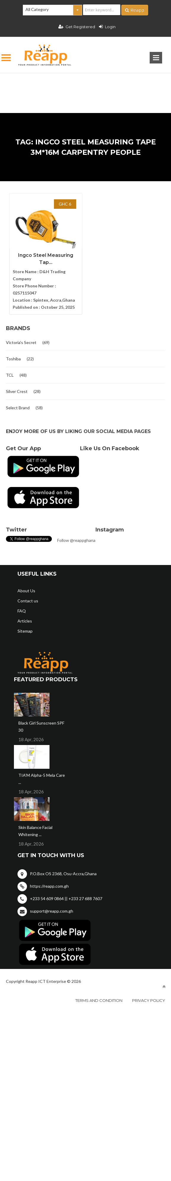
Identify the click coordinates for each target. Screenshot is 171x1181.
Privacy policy (148, 1000)
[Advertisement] (85, 83)
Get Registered (76, 26)
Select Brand (18, 407)
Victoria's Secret (21, 342)
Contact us (27, 600)
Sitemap (25, 631)
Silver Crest (17, 391)
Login (107, 26)
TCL (10, 375)
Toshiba (13, 358)
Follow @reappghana (76, 540)
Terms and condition (98, 1000)
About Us (26, 590)
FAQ (21, 610)
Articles (24, 620)
